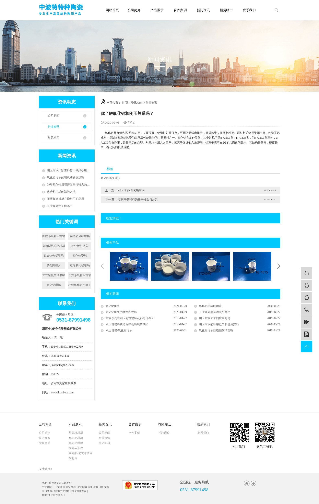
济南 (62, 487)
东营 (106, 487)
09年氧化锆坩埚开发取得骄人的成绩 (69, 184)
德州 (73, 487)
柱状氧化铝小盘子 (79, 285)
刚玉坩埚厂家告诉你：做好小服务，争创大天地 (69, 170)
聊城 (84, 487)
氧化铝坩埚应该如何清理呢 (216, 330)
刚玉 (118, 178)
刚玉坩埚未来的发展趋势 (214, 318)
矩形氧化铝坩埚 (80, 265)
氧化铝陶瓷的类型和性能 (121, 312)
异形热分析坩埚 (80, 236)
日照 (101, 487)
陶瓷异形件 (76, 448)
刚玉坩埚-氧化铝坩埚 (131, 190)
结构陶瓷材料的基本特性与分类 (138, 199)
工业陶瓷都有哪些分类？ (214, 312)
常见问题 (53, 137)
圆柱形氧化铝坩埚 (53, 236)
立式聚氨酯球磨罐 (53, 275)
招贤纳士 (227, 10)
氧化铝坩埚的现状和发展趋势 (65, 177)
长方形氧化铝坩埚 (79, 275)
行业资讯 (53, 126)
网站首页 (112, 10)
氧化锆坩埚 (76, 443)
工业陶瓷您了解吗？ (60, 206)
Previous (102, 266)
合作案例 (181, 10)
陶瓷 (112, 178)
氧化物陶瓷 (113, 305)
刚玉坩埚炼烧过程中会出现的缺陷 (127, 324)
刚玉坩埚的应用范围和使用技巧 (219, 324)
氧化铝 (105, 178)
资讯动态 (137, 102)
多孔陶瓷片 (54, 265)
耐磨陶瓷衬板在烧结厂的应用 (65, 198)
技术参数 (44, 437)
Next (278, 266)
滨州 (90, 487)
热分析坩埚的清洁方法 (61, 191)
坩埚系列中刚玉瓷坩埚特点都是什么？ (130, 318)
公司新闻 (53, 115)
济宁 (79, 487)
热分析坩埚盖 (79, 245)
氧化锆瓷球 (80, 255)
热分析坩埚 (76, 432)
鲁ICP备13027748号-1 (53, 495)
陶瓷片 (73, 458)
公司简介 (135, 10)
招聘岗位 (164, 432)
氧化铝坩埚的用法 (210, 305)
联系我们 (250, 10)
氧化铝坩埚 (54, 285)
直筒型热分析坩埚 (53, 245)
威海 (95, 487)
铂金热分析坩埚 (54, 255)
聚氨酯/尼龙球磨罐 (80, 453)
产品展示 (158, 10)
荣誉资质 (44, 443)
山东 (57, 487)
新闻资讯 (204, 10)
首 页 (125, 102)
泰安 (68, 487)
